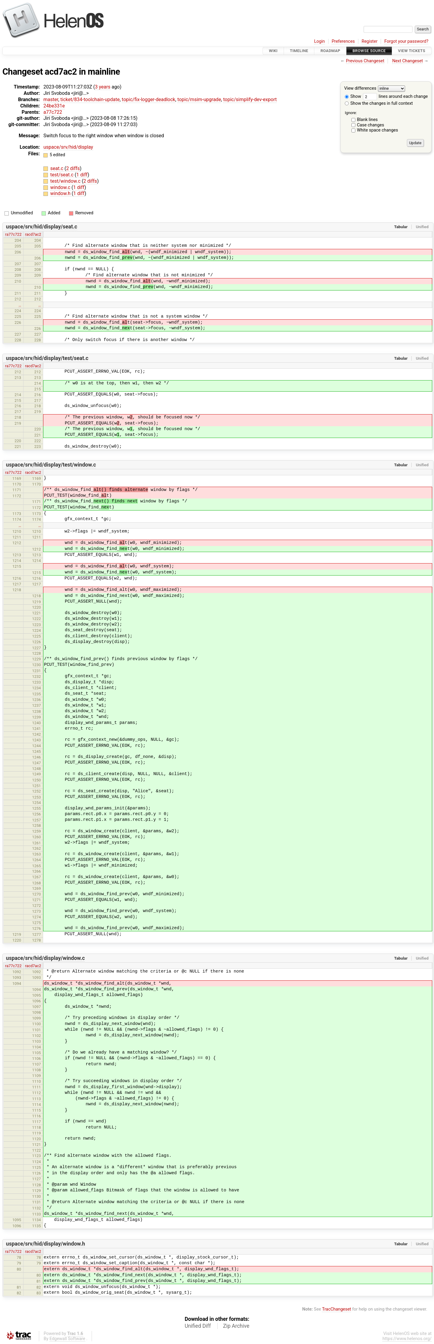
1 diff (81, 175)
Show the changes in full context (379, 103)
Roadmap (330, 50)
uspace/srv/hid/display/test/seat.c (47, 358)
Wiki (273, 50)
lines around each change (395, 96)
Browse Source (369, 50)
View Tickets (411, 50)
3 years (102, 87)
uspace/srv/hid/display (68, 147)
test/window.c (66, 181)
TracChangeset (336, 1309)
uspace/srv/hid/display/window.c (45, 958)
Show (353, 96)
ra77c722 (13, 234)
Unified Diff (198, 1326)
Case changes (370, 125)
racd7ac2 (33, 234)
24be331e (54, 106)
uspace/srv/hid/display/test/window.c (51, 465)
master (50, 99)
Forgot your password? (406, 41)
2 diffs (73, 168)
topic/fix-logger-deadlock (148, 99)
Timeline (299, 50)
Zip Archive (236, 1326)
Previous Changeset (365, 61)
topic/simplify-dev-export (250, 99)
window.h (61, 193)
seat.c (57, 168)
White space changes (377, 130)
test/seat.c (62, 175)
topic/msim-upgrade (199, 99)
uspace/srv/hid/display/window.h (45, 1244)
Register (370, 41)
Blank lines (367, 119)
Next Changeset (407, 61)
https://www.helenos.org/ (407, 1338)
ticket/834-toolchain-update (90, 99)
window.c (61, 187)
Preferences (343, 41)
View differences (360, 88)
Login (319, 41)
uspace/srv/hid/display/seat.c (41, 227)
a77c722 (52, 112)
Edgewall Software (67, 1338)
